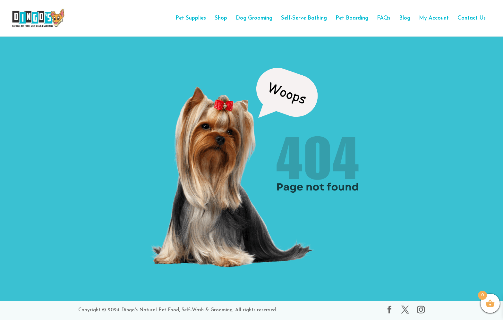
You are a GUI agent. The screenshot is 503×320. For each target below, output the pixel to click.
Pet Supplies (190, 18)
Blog (404, 18)
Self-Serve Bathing (304, 18)
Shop (221, 18)
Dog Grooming (254, 18)
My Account (434, 18)
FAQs (383, 18)
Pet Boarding (352, 18)
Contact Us (471, 18)
